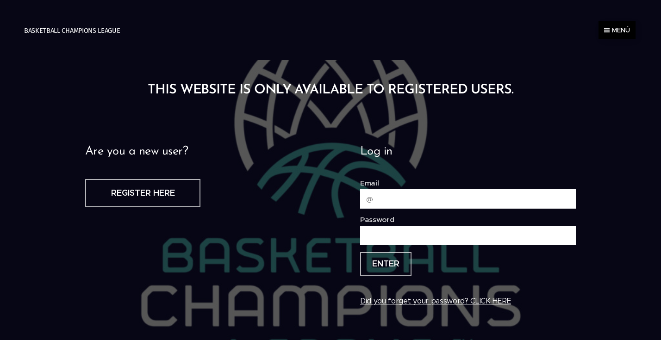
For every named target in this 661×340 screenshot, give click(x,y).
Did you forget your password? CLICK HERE (435, 301)
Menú (617, 30)
